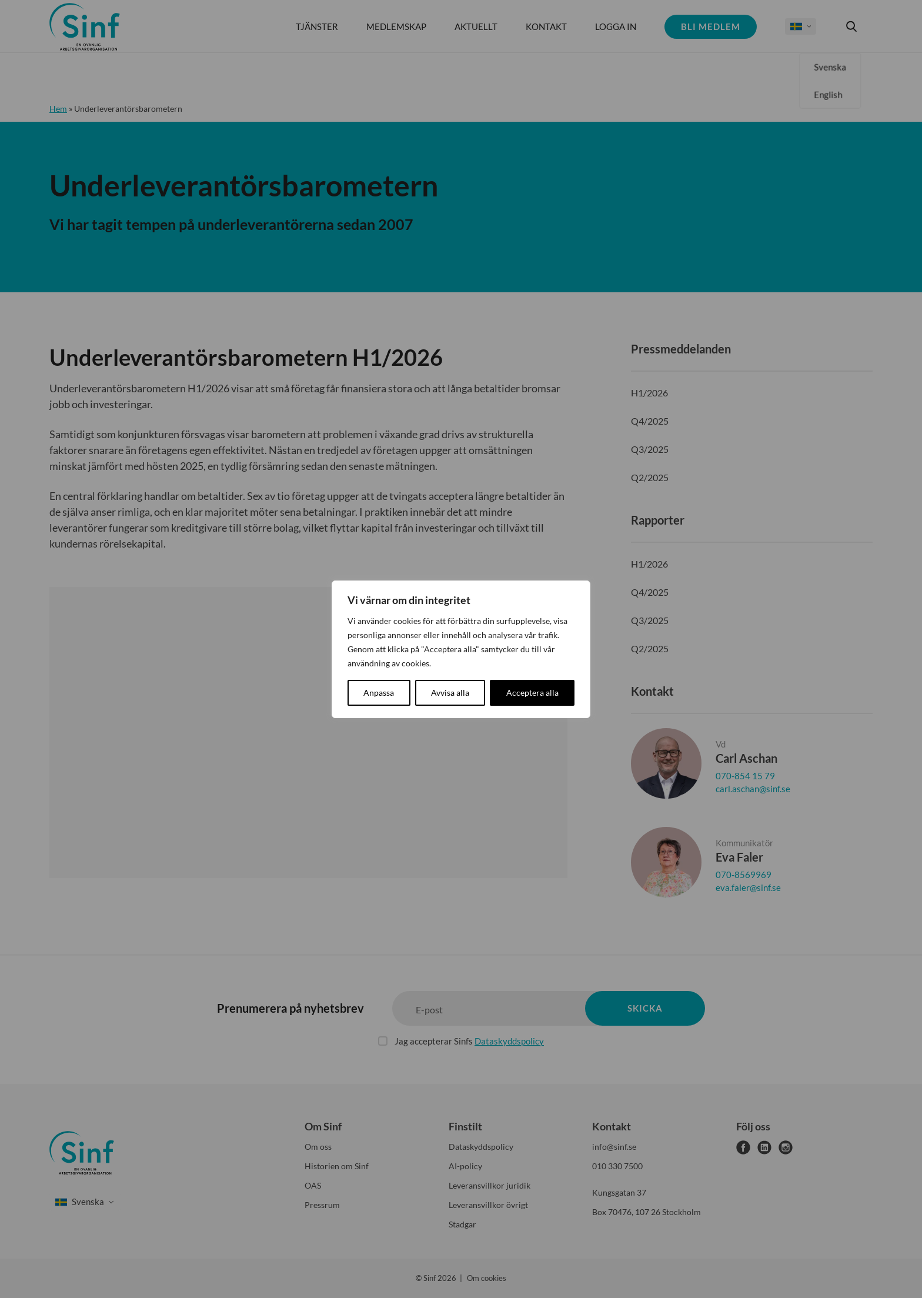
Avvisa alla (450, 693)
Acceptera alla (532, 693)
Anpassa (378, 693)
